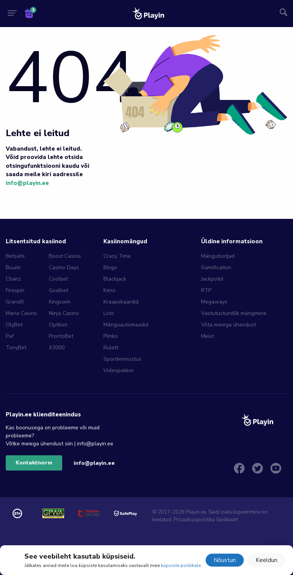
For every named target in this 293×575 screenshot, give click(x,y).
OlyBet (14, 324)
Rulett (110, 347)
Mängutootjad (218, 256)
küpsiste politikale (181, 565)
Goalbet (58, 290)
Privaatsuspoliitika (194, 519)
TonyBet (16, 347)
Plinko (110, 336)
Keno (109, 290)
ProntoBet (61, 336)
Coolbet (58, 279)
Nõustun (225, 560)
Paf (10, 336)
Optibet (58, 324)
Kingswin (60, 301)
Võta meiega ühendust (228, 324)
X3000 (56, 347)
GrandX (15, 301)
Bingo (110, 267)
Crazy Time (117, 256)
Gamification (216, 267)
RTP (206, 290)
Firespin (15, 290)
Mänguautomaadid (125, 324)
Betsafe (15, 256)
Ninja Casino (64, 313)
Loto (108, 313)
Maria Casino (21, 313)
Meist (207, 336)
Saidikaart (227, 519)
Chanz (13, 279)
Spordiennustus (122, 359)
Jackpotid (212, 279)
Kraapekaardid (120, 301)
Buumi (13, 267)
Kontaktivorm (34, 462)
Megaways (214, 301)
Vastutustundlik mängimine (234, 313)
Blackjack (114, 279)
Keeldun (266, 560)
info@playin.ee (27, 183)
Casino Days (64, 267)
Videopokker (118, 370)
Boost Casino (65, 256)
